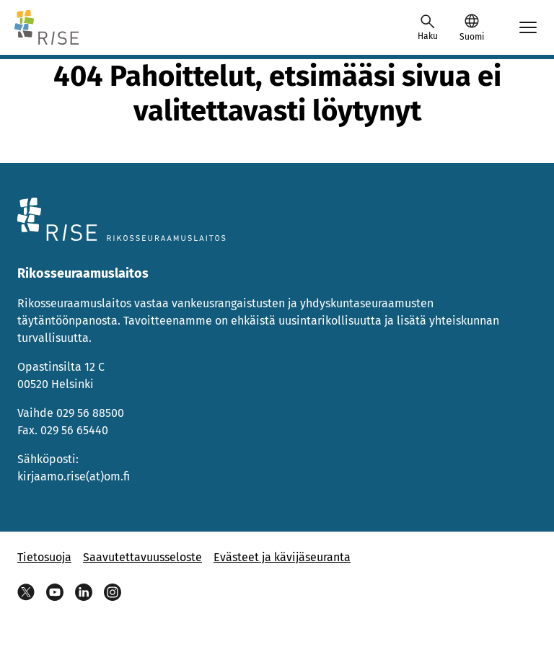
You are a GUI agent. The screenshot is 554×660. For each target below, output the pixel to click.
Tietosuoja (44, 557)
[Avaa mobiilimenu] (528, 27)
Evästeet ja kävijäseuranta (282, 557)
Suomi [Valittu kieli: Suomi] (472, 37)
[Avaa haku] (428, 27)
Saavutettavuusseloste (142, 557)
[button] (471, 27)
